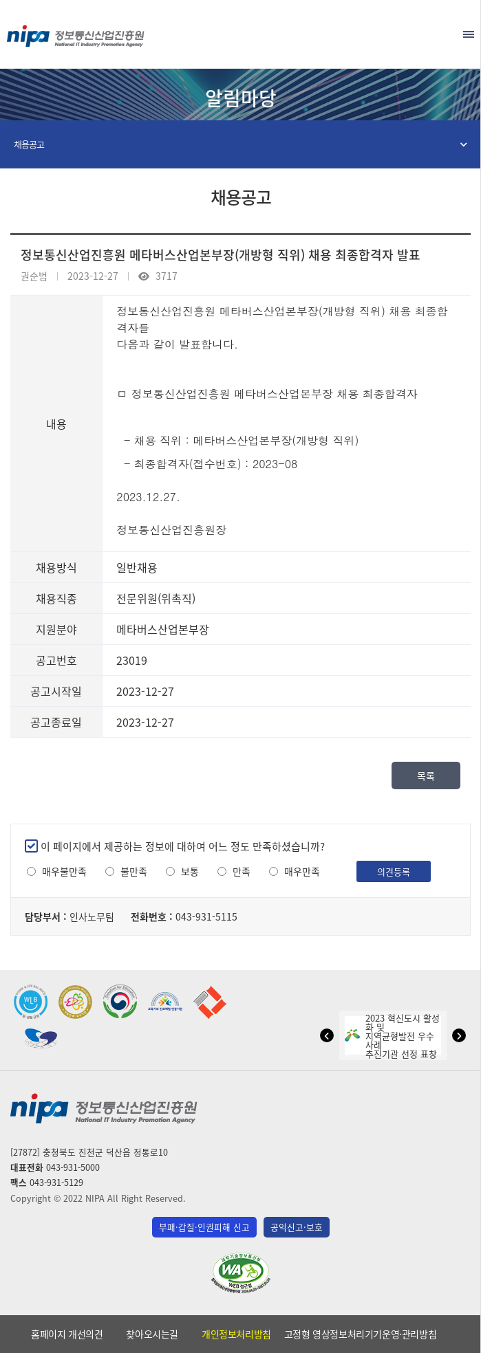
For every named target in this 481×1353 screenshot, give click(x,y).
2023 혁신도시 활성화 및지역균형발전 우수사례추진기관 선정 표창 (392, 1035)
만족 (241, 871)
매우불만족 (64, 871)
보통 (190, 871)
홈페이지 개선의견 (67, 1334)
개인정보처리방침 (236, 1334)
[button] (327, 1035)
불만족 (133, 871)
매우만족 (302, 871)
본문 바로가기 (240, 0)
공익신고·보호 (296, 1226)
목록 (426, 775)
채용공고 (29, 144)
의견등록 (393, 871)
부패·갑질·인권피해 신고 (204, 1226)
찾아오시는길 (152, 1334)
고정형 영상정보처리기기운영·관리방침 (360, 1334)
